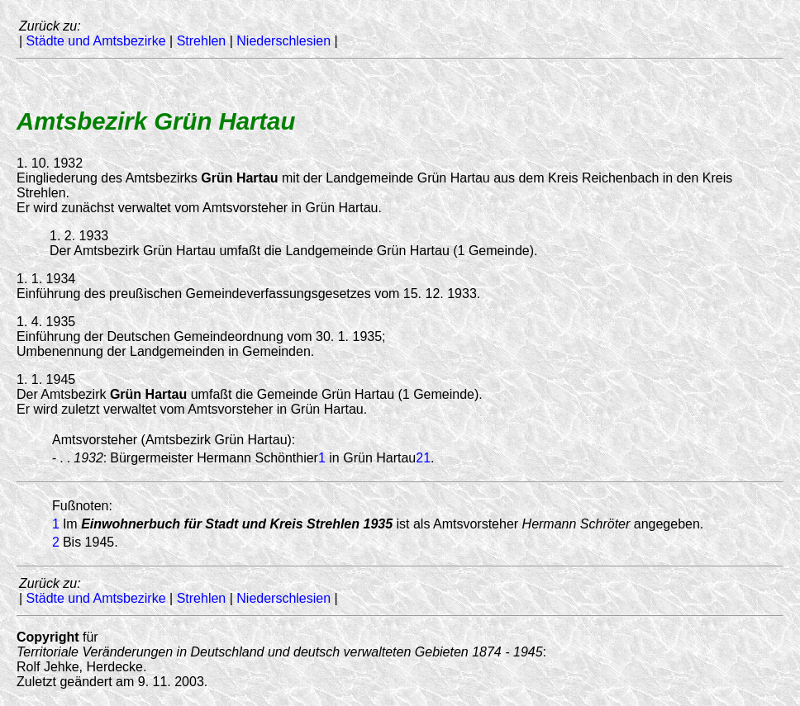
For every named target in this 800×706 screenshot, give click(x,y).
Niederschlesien (283, 41)
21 (423, 458)
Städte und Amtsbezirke (96, 41)
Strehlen (201, 41)
